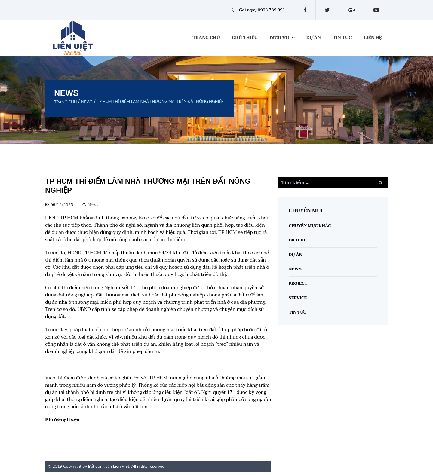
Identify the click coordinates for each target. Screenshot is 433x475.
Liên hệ (373, 37)
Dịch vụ (279, 38)
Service (298, 298)
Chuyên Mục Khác (310, 225)
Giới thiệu (245, 37)
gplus (352, 10)
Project (298, 283)
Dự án (313, 37)
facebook (305, 10)
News (87, 102)
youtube (376, 10)
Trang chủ (206, 37)
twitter (327, 10)
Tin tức (342, 37)
